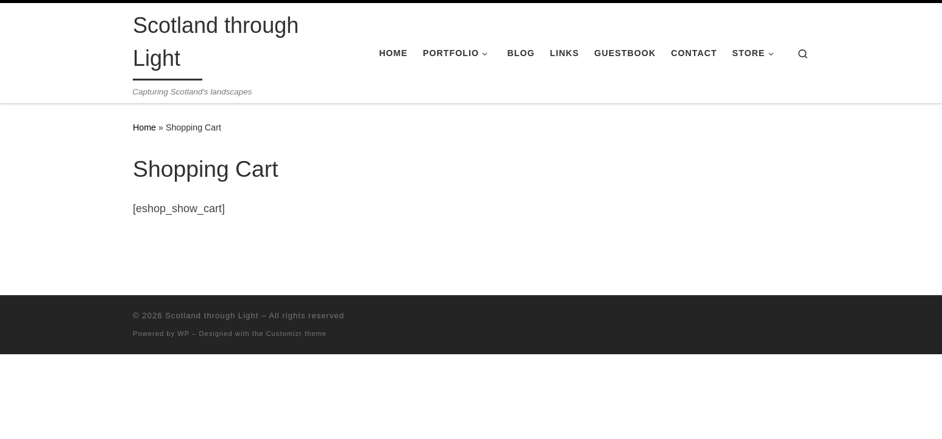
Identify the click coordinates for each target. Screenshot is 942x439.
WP (183, 333)
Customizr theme (296, 333)
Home (144, 127)
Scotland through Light (211, 315)
